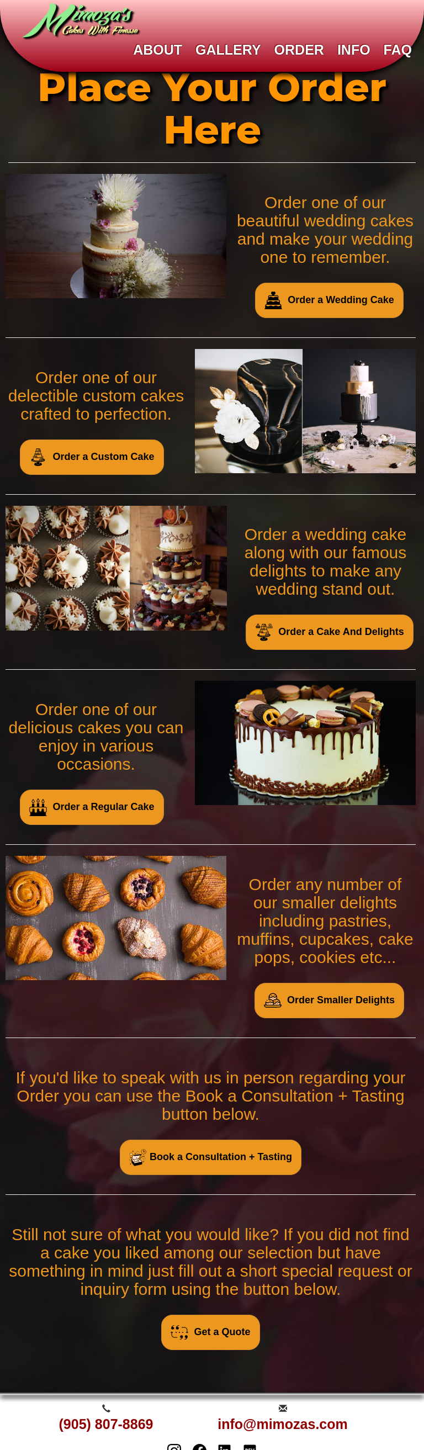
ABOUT (157, 49)
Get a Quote (210, 1332)
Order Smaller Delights (329, 1000)
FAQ (398, 49)
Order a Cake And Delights (329, 632)
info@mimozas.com (283, 1424)
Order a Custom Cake (91, 457)
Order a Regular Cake (91, 807)
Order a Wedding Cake (329, 300)
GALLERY (228, 49)
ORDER (299, 49)
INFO (353, 49)
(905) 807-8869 (106, 1424)
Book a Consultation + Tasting (210, 1157)
